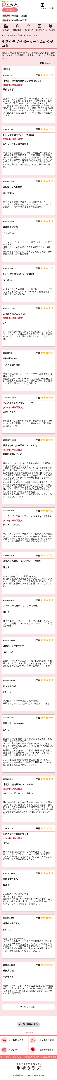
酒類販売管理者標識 (48, 1057)
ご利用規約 (5, 1057)
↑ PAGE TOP (28, 1032)
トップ (4, 35)
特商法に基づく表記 (31, 1057)
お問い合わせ (17, 1057)
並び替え (11, 69)
